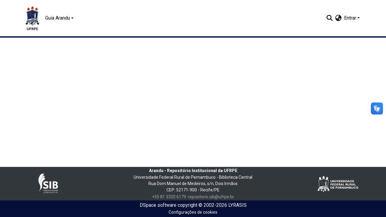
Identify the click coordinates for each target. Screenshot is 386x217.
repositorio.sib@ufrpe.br (211, 196)
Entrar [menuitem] (350, 18)
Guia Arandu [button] (57, 18)
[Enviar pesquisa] (330, 18)
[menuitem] (338, 18)
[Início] (32, 18)
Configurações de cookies (193, 212)
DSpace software (158, 205)
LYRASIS (237, 205)
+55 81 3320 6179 (169, 196)
